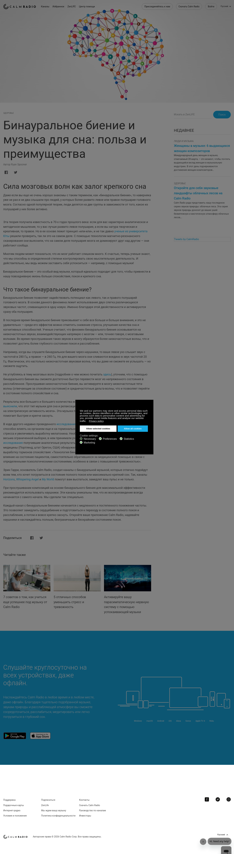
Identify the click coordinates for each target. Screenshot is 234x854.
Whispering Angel (27, 479)
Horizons (9, 479)
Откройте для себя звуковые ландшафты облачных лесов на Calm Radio (198, 193)
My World (48, 479)
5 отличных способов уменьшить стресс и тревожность (70, 602)
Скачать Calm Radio (189, 6)
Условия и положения (15, 815)
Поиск (222, 114)
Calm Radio (20, 6)
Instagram (229, 799)
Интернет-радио (11, 810)
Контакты (84, 799)
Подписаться (48, 799)
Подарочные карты (13, 804)
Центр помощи (87, 6)
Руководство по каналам (92, 810)
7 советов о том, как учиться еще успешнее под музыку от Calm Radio (25, 602)
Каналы (45, 6)
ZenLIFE (72, 6)
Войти (211, 6)
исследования (66, 424)
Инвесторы (85, 815)
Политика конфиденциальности (58, 815)
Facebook (207, 799)
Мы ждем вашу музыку (53, 810)
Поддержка (9, 799)
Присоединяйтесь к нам (157, 6)
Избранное (59, 6)
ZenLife (45, 804)
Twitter (218, 799)
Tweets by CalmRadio (186, 239)
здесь (107, 374)
